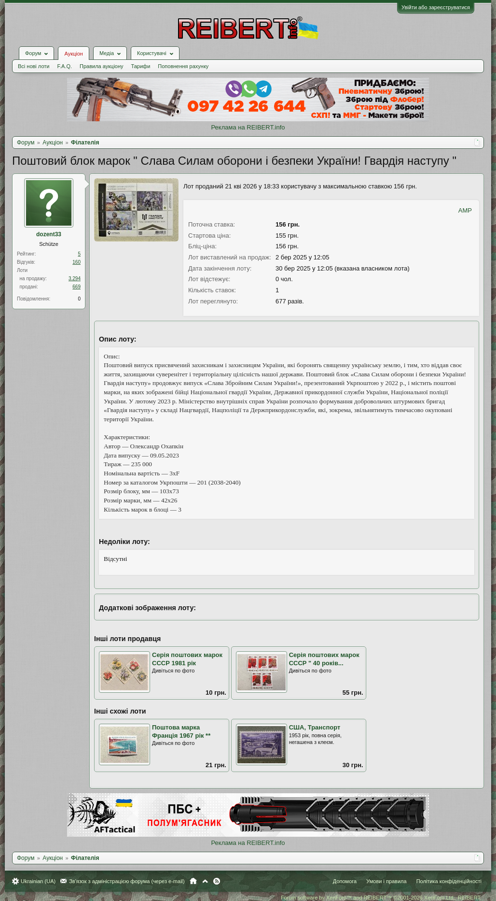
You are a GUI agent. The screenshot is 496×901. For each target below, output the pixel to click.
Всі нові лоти (33, 66)
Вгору (205, 881)
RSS (216, 881)
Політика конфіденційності (449, 881)
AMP (465, 210)
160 (76, 262)
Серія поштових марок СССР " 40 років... (324, 659)
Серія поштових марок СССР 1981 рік (187, 659)
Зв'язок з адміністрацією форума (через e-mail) (127, 881)
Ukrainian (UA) (38, 881)
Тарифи (141, 66)
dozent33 (48, 234)
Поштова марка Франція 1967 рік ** (181, 731)
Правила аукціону (101, 66)
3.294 (75, 278)
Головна (193, 881)
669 (76, 286)
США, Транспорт (315, 727)
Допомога (345, 881)
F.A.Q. (64, 66)
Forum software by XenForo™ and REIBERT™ (381, 898)
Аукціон (73, 54)
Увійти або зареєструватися (435, 7)
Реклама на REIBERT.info (248, 127)
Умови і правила (386, 881)
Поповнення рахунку (183, 66)
